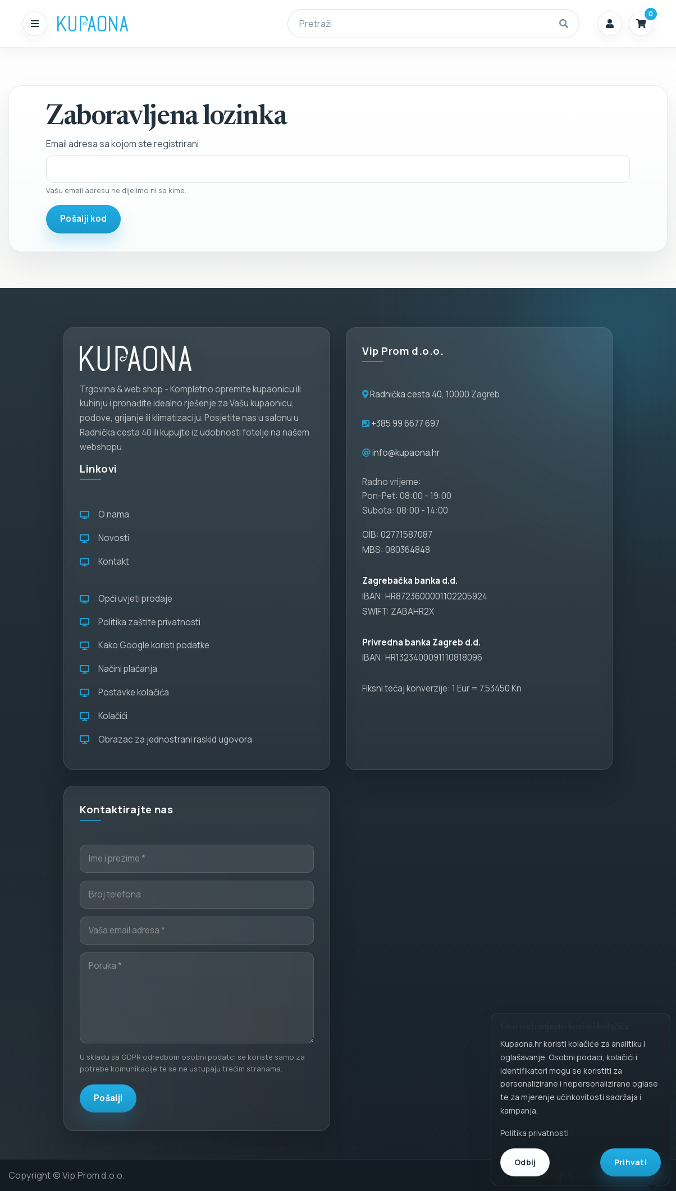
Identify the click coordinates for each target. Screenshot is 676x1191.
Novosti (104, 538)
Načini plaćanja (118, 669)
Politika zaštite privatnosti (140, 622)
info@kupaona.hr (406, 453)
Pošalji (108, 1098)
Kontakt (104, 561)
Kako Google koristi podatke (144, 645)
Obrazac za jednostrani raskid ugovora (166, 739)
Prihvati (630, 1162)
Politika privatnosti (534, 1133)
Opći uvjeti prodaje (126, 598)
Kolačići (103, 716)
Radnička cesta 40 (406, 394)
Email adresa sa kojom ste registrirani (122, 144)
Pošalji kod (83, 219)
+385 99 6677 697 (404, 423)
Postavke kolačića (124, 692)
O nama (104, 514)
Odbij (525, 1162)
